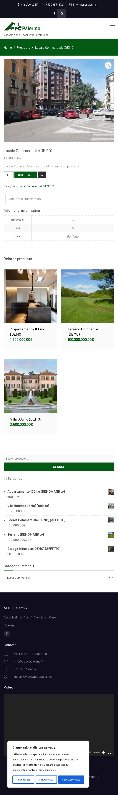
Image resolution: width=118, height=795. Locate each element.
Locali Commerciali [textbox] (57, 577)
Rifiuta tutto (46, 779)
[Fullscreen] (109, 752)
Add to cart (25, 175)
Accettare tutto (71, 779)
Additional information (25, 199)
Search (59, 467)
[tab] (25, 198)
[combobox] (59, 577)
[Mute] (103, 752)
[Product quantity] (9, 175)
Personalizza (23, 779)
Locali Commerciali (30, 186)
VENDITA (48, 186)
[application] (59, 725)
